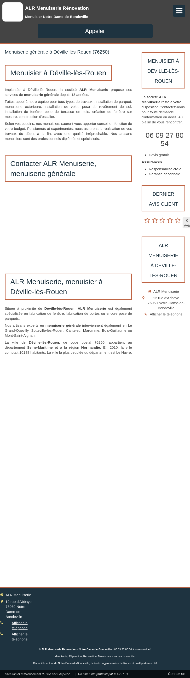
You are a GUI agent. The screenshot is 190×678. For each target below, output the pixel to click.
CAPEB (122, 674)
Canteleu (73, 330)
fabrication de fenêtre (46, 313)
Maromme (91, 330)
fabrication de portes (83, 313)
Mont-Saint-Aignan (20, 335)
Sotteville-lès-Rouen (47, 330)
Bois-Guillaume (114, 330)
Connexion (176, 674)
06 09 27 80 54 (165, 139)
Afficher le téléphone (166, 314)
